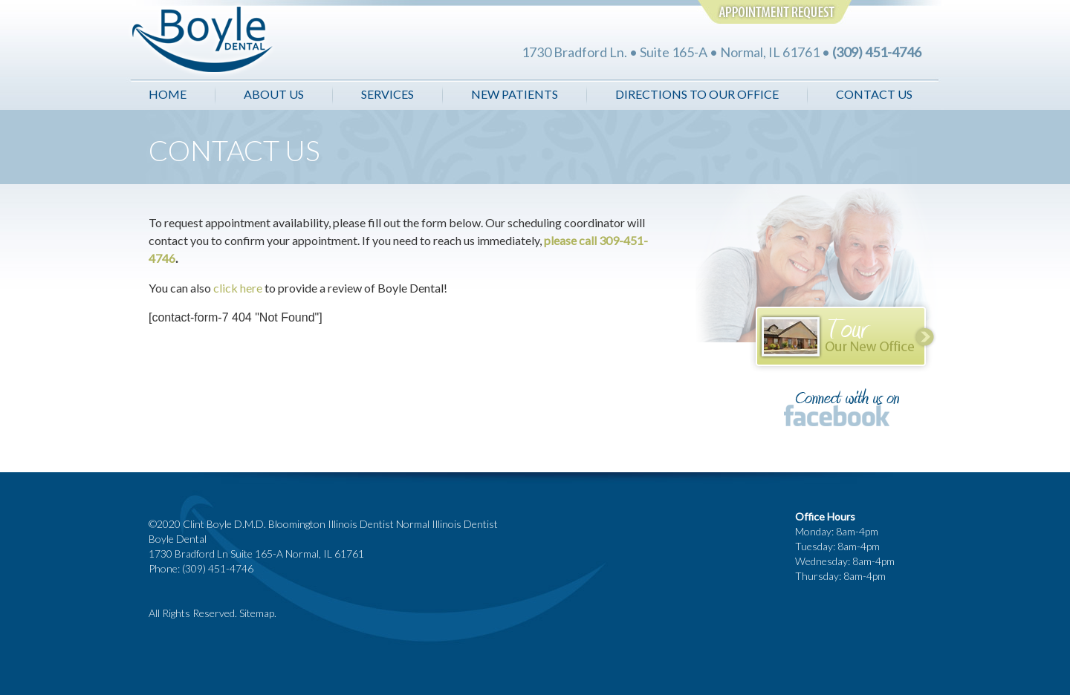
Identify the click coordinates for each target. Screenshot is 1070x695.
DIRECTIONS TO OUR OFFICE (697, 94)
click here (239, 288)
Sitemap (256, 613)
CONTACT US (874, 94)
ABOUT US (275, 94)
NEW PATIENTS (514, 94)
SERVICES (387, 94)
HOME (168, 94)
